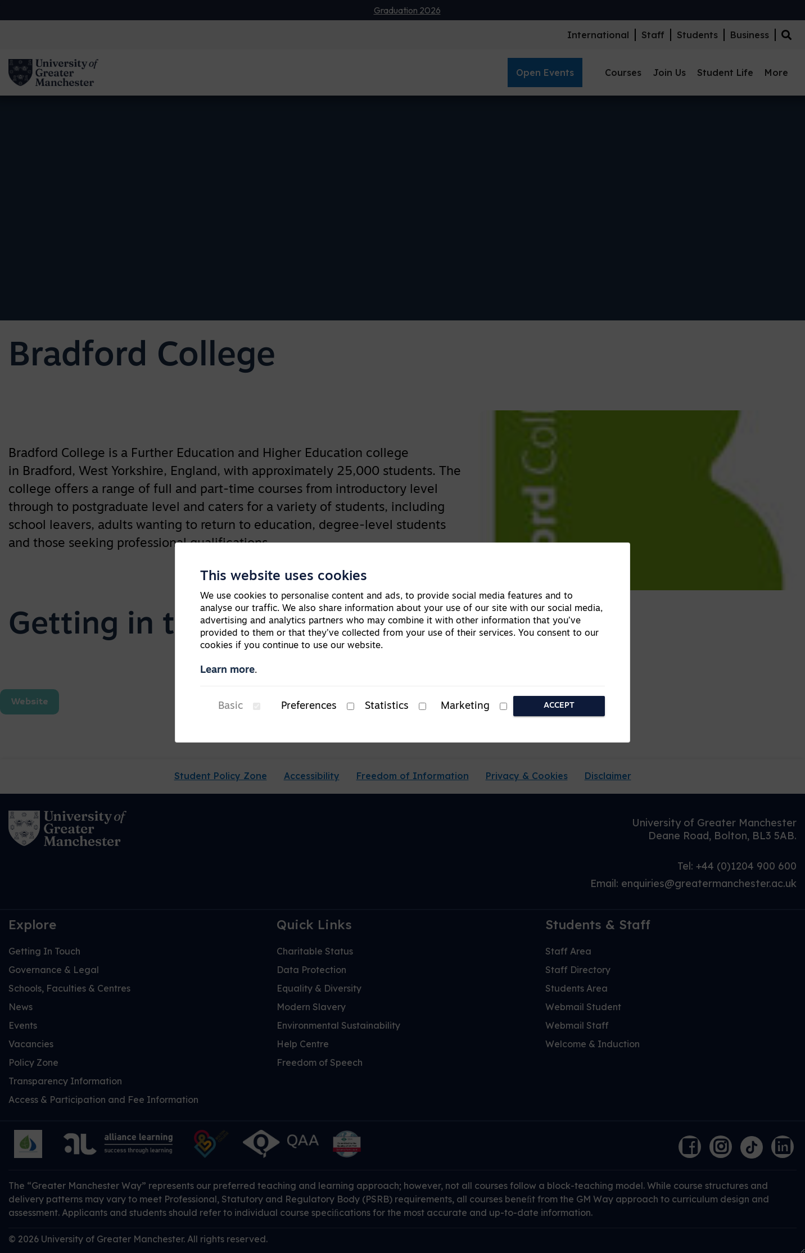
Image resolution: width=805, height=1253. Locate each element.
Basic (230, 706)
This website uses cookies (283, 576)
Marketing (465, 706)
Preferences (309, 706)
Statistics (387, 706)
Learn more (227, 670)
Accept (559, 706)
